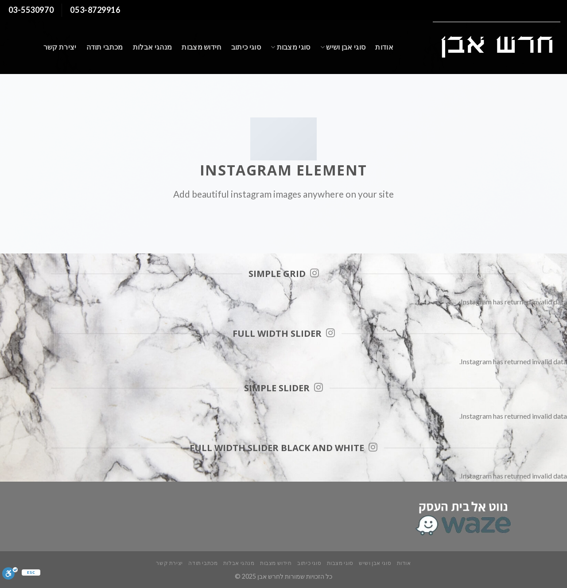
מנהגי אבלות (152, 47)
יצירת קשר (60, 47)
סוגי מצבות (291, 47)
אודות (384, 47)
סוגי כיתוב (246, 47)
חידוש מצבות (201, 47)
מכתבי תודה (104, 47)
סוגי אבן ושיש (343, 47)
